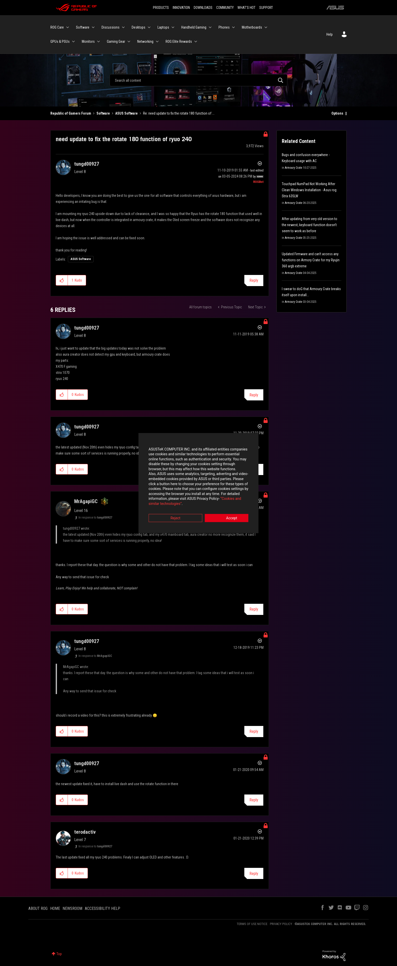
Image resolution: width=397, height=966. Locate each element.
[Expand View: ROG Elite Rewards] (195, 41)
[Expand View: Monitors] (98, 41)
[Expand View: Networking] (157, 41)
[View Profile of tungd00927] (86, 164)
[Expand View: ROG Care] (67, 27)
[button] (62, 280)
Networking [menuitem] (145, 41)
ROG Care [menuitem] (57, 27)
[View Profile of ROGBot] (258, 182)
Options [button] (337, 113)
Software (103, 113)
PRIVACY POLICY (281, 924)
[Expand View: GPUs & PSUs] (73, 41)
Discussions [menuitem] (111, 27)
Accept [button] (226, 511)
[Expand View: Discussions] (123, 27)
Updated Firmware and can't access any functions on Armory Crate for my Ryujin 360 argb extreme (311, 260)
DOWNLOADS (203, 8)
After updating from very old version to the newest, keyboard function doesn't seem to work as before (309, 225)
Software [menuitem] (82, 27)
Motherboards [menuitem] (252, 27)
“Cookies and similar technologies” (165, 497)
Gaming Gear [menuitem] (116, 41)
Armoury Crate (293, 167)
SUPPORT (266, 8)
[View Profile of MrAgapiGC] (85, 501)
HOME (55, 908)
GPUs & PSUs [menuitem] (60, 41)
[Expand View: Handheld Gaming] (210, 27)
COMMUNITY (225, 8)
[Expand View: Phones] (233, 27)
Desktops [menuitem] (138, 27)
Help (329, 34)
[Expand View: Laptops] (172, 27)
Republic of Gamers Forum (70, 113)
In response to (95, 517)
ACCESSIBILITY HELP (102, 908)
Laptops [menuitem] (163, 27)
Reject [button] (170, 511)
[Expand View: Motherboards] (265, 27)
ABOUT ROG (38, 908)
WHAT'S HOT (246, 8)
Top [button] (59, 954)
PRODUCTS (161, 8)
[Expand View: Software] (93, 27)
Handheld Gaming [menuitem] (193, 27)
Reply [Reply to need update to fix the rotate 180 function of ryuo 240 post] (253, 280)
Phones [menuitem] (224, 27)
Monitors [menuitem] (88, 41)
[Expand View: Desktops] (149, 27)
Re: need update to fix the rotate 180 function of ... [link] (178, 113)
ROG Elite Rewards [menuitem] (179, 41)
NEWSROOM (72, 908)
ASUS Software (126, 113)
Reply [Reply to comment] (253, 395)
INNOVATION (181, 8)
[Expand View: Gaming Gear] (128, 41)
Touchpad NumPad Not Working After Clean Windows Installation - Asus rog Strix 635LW (309, 190)
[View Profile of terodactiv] (85, 832)
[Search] (198, 80)
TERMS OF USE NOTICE (252, 924)
